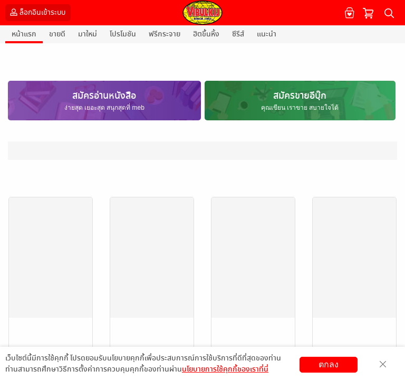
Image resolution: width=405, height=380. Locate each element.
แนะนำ (266, 34)
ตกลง (329, 364)
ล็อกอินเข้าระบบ (36, 12)
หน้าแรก (24, 34)
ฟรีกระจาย (164, 34)
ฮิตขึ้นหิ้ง (206, 34)
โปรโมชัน (123, 34)
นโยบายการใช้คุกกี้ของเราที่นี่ (225, 369)
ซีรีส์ (238, 34)
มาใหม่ (87, 34)
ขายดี (57, 34)
